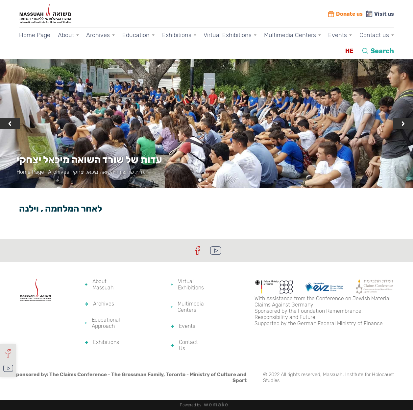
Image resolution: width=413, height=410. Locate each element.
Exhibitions (176, 35)
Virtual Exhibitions (228, 35)
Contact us (374, 35)
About (66, 35)
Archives (98, 35)
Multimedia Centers (290, 35)
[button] (200, 180)
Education (136, 35)
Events (337, 35)
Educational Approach (106, 323)
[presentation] (10, 123)
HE (349, 51)
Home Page (34, 35)
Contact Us (188, 345)
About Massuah (102, 284)
